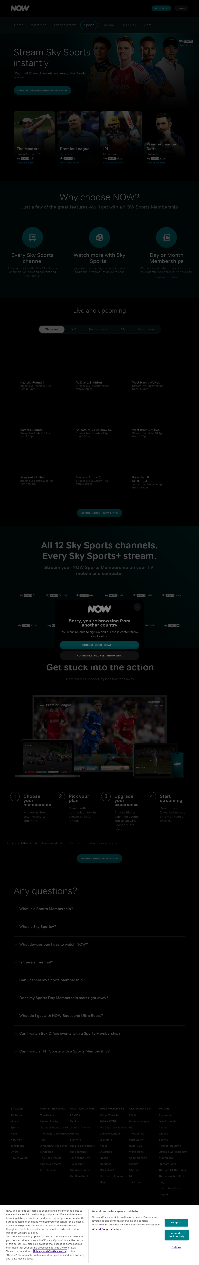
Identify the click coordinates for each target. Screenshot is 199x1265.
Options (176, 1247)
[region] (99, 1235)
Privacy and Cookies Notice (50, 1251)
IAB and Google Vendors (106, 1229)
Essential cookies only (176, 1235)
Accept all (176, 1222)
